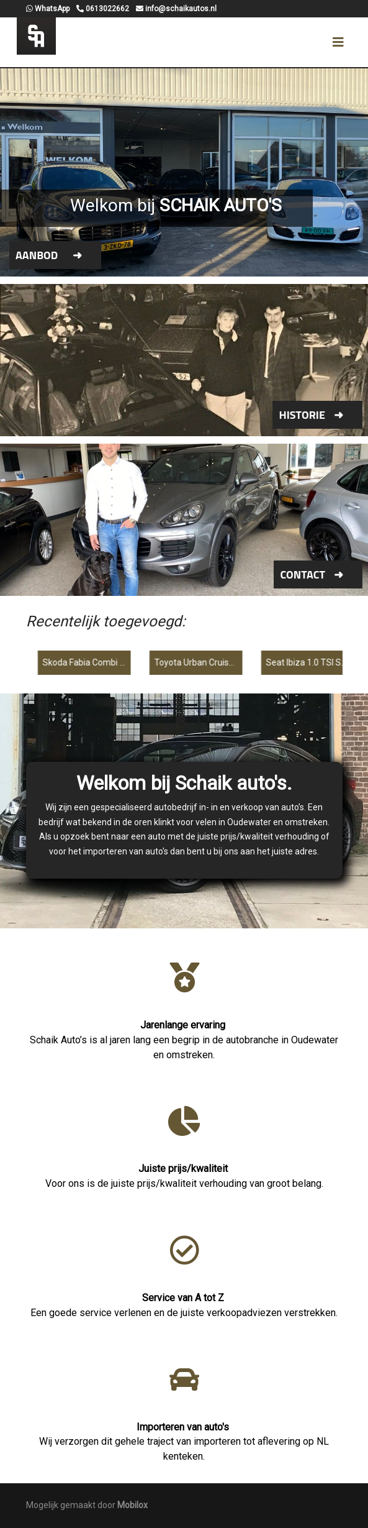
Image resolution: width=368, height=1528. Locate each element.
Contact (302, 574)
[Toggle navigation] (338, 42)
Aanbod (37, 255)
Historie (302, 414)
